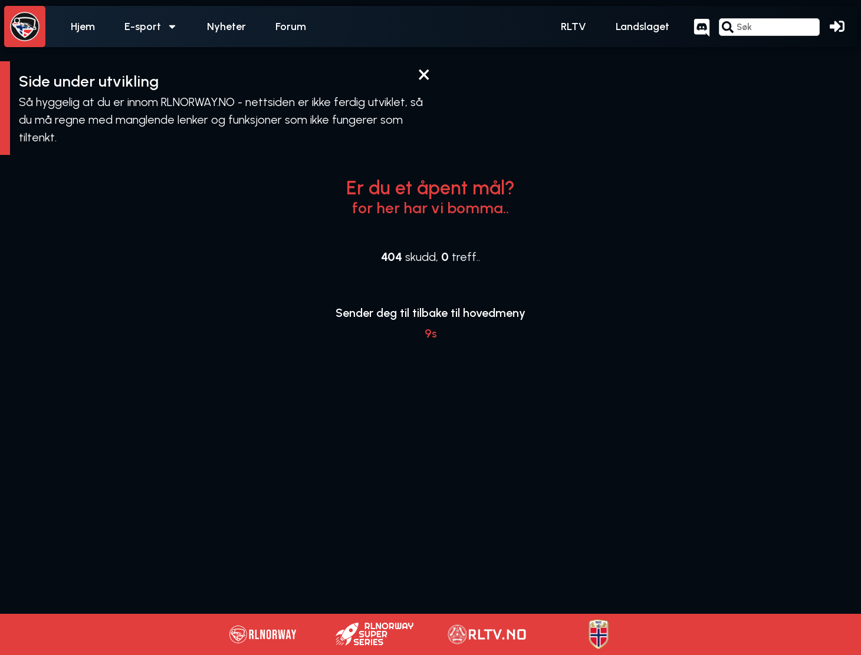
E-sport (151, 26)
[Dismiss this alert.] (424, 74)
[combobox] (769, 27)
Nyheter (226, 26)
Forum (290, 26)
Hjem (83, 26)
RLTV (573, 26)
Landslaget (642, 26)
